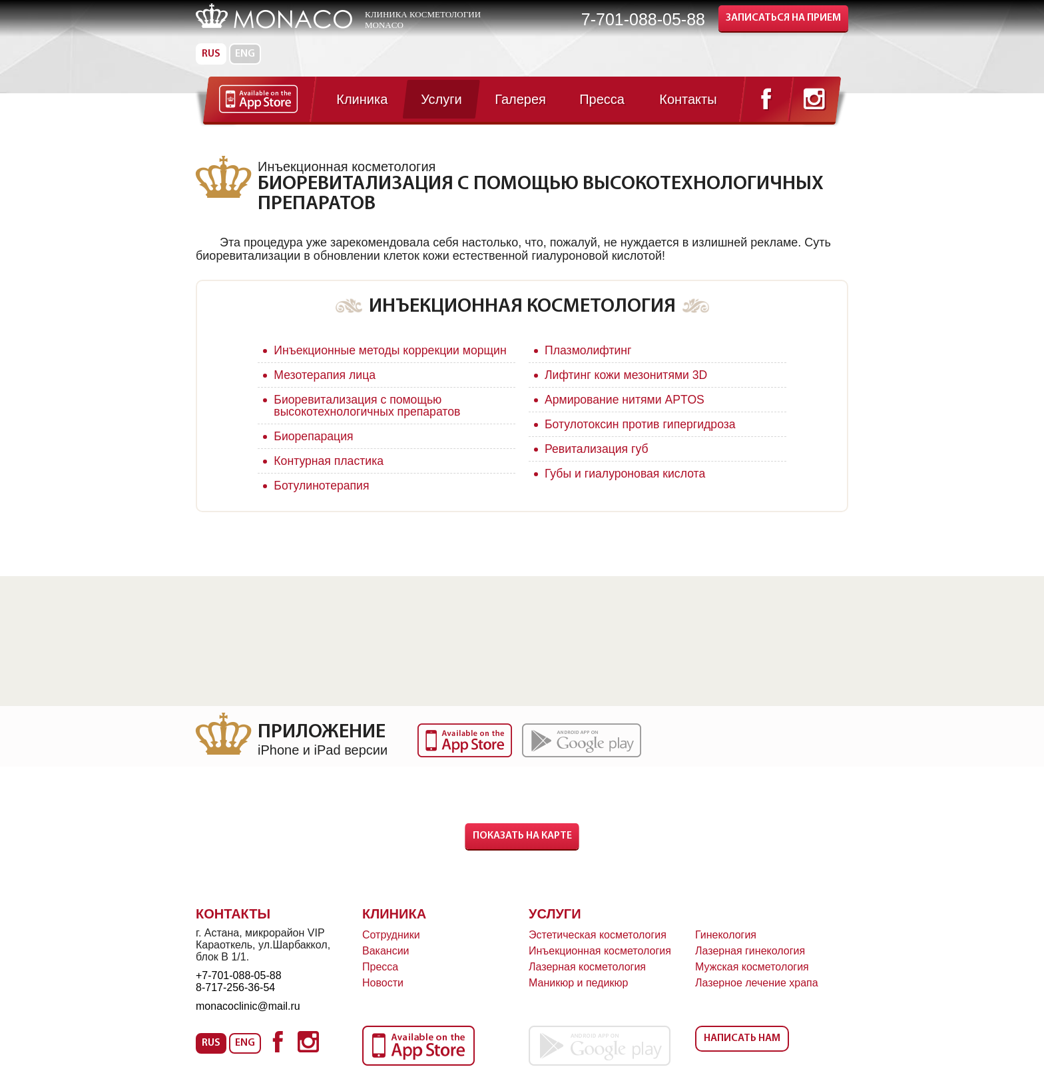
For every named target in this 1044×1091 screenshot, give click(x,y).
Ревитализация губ (598, 449)
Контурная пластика (330, 473)
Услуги (555, 925)
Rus (211, 54)
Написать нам (742, 1050)
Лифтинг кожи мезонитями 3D (628, 375)
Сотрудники (391, 946)
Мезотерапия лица (326, 387)
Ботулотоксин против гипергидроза (642, 424)
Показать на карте (522, 848)
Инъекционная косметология (600, 962)
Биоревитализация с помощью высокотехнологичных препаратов (369, 417)
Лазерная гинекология (750, 962)
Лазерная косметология (587, 978)
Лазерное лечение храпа (756, 994)
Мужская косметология (752, 978)
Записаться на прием (783, 18)
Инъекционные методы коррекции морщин (368, 356)
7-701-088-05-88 (643, 19)
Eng (245, 54)
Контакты (233, 925)
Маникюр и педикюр (578, 994)
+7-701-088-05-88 (239, 987)
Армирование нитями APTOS (626, 399)
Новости (382, 994)
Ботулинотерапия (322, 497)
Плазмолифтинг (589, 350)
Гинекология (725, 946)
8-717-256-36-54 (235, 999)
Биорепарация (314, 448)
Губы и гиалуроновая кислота (626, 473)
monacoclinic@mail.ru (248, 1018)
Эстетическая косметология (597, 946)
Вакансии (385, 962)
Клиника (394, 925)
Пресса (380, 978)
